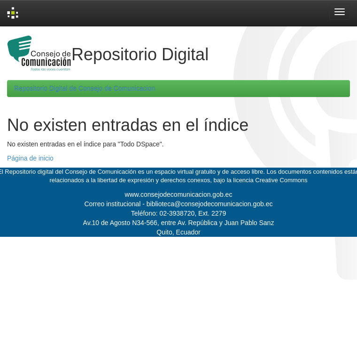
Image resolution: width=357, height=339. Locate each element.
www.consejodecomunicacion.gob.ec (179, 194)
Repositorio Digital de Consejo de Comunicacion (84, 88)
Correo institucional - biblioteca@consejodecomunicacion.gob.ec (179, 204)
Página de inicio (30, 158)
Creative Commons (281, 180)
